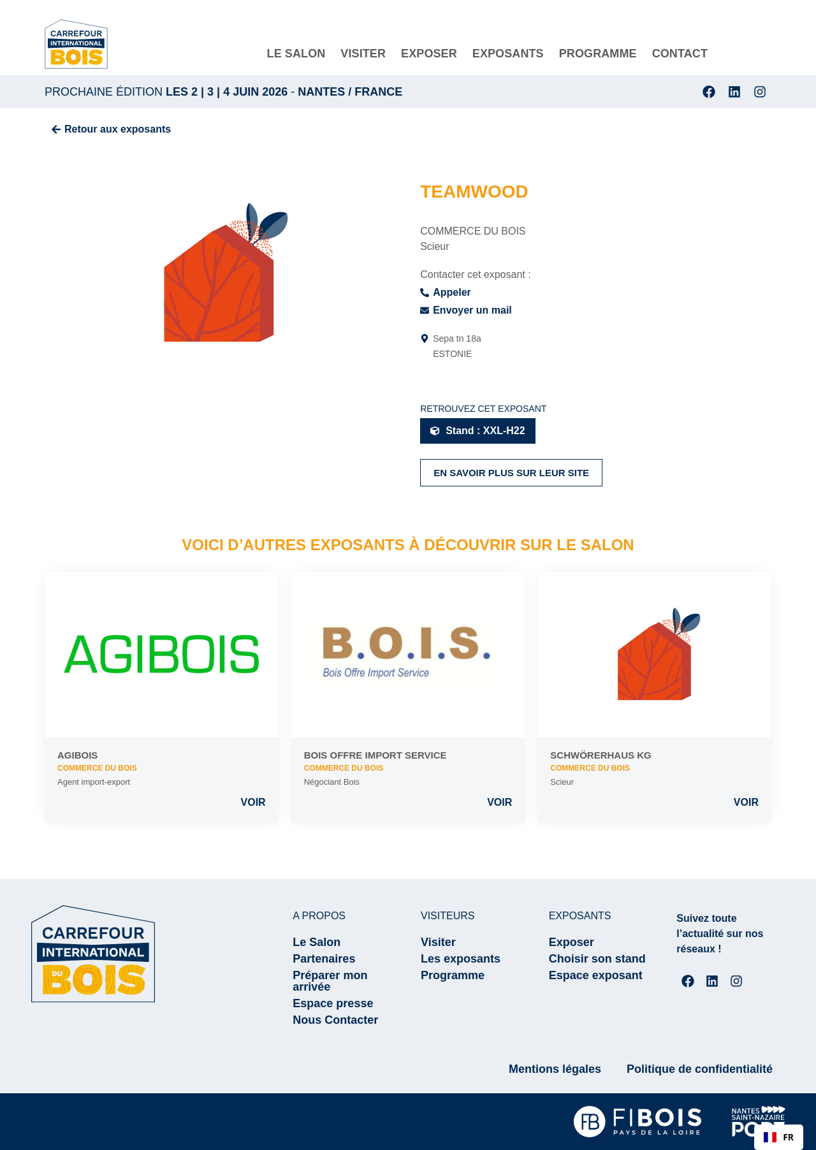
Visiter (438, 942)
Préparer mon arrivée (330, 981)
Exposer (571, 942)
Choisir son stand (597, 958)
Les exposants (460, 958)
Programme (452, 975)
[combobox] (778, 1137)
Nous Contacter (335, 1020)
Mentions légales (555, 1069)
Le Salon (316, 942)
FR (779, 1137)
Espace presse (333, 1003)
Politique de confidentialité (700, 1069)
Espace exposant (596, 975)
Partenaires (324, 958)
